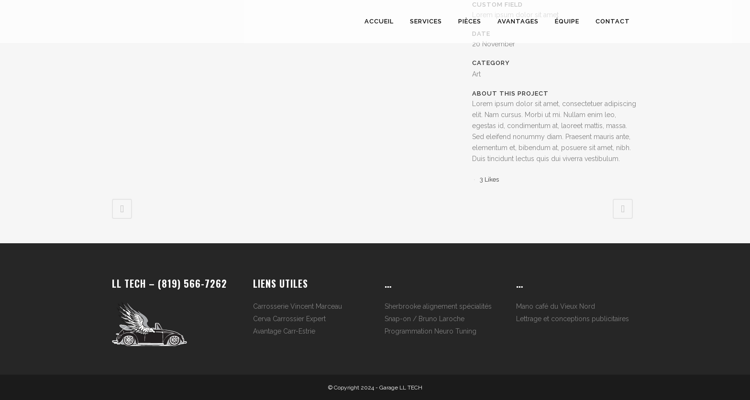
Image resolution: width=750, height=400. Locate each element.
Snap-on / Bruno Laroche (424, 319)
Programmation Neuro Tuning (430, 331)
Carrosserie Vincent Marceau (297, 306)
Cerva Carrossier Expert (289, 319)
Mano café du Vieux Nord (555, 306)
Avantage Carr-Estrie (284, 331)
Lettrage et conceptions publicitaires (572, 319)
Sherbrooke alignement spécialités (438, 306)
